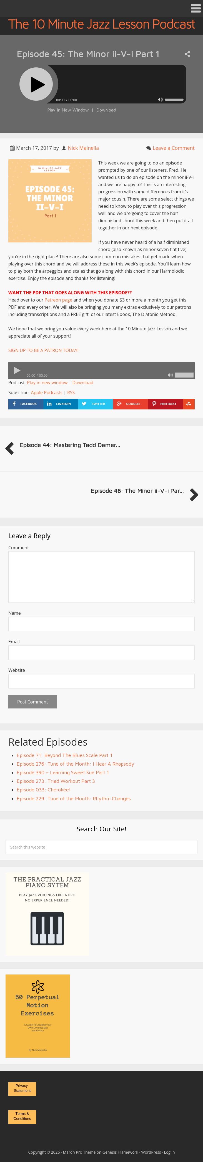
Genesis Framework (120, 1152)
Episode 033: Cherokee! (44, 790)
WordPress (151, 1152)
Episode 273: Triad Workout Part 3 (56, 781)
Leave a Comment (174, 148)
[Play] (36, 84)
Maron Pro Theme (79, 1152)
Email (14, 642)
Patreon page (58, 300)
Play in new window (47, 382)
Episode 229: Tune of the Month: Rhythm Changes (74, 798)
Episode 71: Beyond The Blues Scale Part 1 (64, 755)
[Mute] (160, 99)
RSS (71, 392)
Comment (18, 548)
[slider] (116, 84)
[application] (101, 98)
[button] (101, 8)
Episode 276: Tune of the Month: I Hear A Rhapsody (75, 764)
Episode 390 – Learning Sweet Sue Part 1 (63, 772)
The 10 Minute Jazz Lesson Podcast (101, 23)
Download (106, 109)
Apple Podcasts (46, 392)
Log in (169, 1152)
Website (16, 670)
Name (14, 613)
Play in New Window (68, 109)
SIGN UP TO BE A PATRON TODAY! (43, 350)
